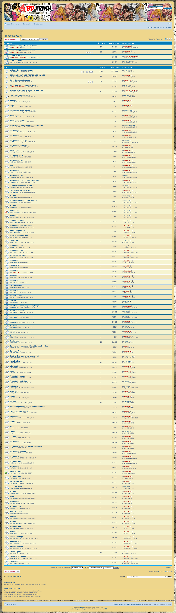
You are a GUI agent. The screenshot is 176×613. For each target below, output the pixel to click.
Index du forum (12, 24)
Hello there (14, 386)
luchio (14, 187)
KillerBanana (16, 523)
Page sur (160, 39)
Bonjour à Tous (16, 351)
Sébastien (15, 217)
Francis (14, 92)
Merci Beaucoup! (16, 537)
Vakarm (14, 453)
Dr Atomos (15, 112)
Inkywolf (14, 302)
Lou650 (14, 102)
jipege (126, 246)
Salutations (14, 562)
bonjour (13, 100)
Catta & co (14, 241)
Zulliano (14, 322)
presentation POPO (17, 120)
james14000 (15, 97)
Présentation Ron (16, 251)
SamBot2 (127, 201)
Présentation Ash (16, 246)
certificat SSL (103, 609)
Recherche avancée (166, 9)
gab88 (14, 177)
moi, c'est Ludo (16, 511)
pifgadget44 (15, 543)
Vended (14, 81)
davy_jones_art (16, 538)
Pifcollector (15, 327)
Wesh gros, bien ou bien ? (20, 411)
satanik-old (15, 232)
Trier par (93, 567)
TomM (14, 287)
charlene (14, 443)
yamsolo (14, 317)
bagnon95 (15, 132)
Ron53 (14, 252)
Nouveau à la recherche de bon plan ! (24, 200)
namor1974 (15, 483)
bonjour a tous (15, 316)
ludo (13, 513)
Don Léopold (16, 62)
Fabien (126, 346)
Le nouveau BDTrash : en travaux (22, 51)
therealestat (15, 403)
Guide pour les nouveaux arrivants (23, 85)
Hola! (12, 105)
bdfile (13, 508)
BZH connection (17, 413)
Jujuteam (15, 147)
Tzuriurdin (15, 107)
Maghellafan (15, 152)
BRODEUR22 (16, 212)
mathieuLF (15, 192)
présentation (14, 115)
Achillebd (15, 498)
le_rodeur (127, 70)
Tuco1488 (15, 307)
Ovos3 (14, 282)
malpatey (15, 377)
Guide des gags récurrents (20, 80)
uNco (13, 137)
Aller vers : (123, 576)
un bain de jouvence (17, 230)
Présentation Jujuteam (18, 145)
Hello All (13, 301)
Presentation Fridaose (18, 140)
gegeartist (15, 528)
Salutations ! (14, 416)
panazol (14, 438)
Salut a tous (14, 341)
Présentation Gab (16, 175)
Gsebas (14, 448)
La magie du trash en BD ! (20, 190)
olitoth (14, 423)
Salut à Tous (14, 326)
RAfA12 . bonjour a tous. (19, 236)
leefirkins (14, 342)
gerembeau (15, 433)
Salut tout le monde (17, 311)
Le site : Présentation (24, 24)
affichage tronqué (16, 366)
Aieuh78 (14, 478)
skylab (12, 331)
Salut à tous (14, 266)
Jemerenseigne (16, 357)
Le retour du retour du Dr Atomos (22, 110)
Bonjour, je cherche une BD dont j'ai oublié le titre (29, 346)
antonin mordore (17, 548)
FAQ (151, 27)
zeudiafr (14, 197)
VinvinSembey (16, 227)
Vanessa (14, 207)
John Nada (15, 488)
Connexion (168, 27)
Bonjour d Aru (15, 456)
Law (13, 553)
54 (89, 71)
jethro (14, 372)
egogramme (15, 493)
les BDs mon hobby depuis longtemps (24, 306)
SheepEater (15, 347)
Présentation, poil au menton (21, 225)
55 (92, 71)
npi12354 (15, 297)
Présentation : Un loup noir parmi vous (24, 180)
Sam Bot (14, 71)
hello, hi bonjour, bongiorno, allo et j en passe (27, 406)
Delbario (14, 398)
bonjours (13, 276)
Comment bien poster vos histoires (23, 46)
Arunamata (15, 458)
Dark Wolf (15, 182)
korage (14, 257)
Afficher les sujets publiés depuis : (67, 567)
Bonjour (13, 195)
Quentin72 (15, 292)
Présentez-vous (16, 296)
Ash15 (14, 247)
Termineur (127, 51)
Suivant (168, 567)
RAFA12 (14, 237)
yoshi (13, 172)
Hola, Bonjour (15, 361)
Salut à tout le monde (18, 557)
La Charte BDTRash (17, 61)
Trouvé (12, 431)
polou (13, 382)
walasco (14, 337)
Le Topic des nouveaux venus (21, 70)
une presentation (16, 547)
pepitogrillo (15, 362)
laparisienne (15, 558)
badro (14, 312)
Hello (12, 496)
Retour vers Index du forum (13, 576)
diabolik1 (126, 221)
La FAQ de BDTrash (17, 56)
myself (14, 392)
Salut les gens (15, 552)
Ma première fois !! (17, 481)
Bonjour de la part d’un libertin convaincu (26, 446)
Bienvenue (14, 215)
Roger (14, 563)
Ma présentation (16, 286)
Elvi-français (128, 196)
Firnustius (127, 46)
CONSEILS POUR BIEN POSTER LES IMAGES (27, 75)
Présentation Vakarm (18, 451)
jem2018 (14, 533)
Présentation (15, 130)
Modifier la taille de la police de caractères (169, 23)
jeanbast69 (15, 262)
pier (13, 428)
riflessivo (14, 473)
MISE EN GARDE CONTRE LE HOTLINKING (26, 90)
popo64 (14, 122)
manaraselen (128, 537)
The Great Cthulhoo (18, 57)
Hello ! (12, 421)
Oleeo (14, 162)
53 (87, 71)
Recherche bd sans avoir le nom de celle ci (26, 125)
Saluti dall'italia (15, 471)
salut (12, 321)
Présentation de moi (17, 376)
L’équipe (115, 604)
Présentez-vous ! (38, 24)
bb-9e (14, 157)
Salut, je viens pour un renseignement (24, 356)
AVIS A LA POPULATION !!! (20, 95)
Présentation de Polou (18, 381)
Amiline (14, 468)
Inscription (159, 27)
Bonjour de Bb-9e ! (17, 155)
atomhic (126, 236)
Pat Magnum (128, 95)
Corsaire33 (15, 222)
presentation (14, 150)
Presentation (15, 501)
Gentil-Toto (127, 80)
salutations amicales (18, 256)
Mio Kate (15, 47)
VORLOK (127, 85)
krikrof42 (14, 242)
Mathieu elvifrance (129, 125)
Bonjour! (13, 205)
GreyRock (15, 352)
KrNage (14, 387)
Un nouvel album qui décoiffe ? (22, 185)
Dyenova (14, 463)
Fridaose (14, 142)
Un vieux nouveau (17, 220)
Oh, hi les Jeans (16, 486)
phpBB (82, 607)
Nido (11, 165)
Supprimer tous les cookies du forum (130, 604)
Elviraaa (14, 418)
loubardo (14, 202)
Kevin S (14, 503)
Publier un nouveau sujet (12, 39)
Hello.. (12, 396)
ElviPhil (126, 311)
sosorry (14, 408)
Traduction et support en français (77, 609)
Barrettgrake (128, 110)
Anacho (126, 486)
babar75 (14, 117)
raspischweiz (16, 518)
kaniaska (14, 277)
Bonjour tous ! (15, 506)
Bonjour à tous (15, 461)
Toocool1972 (16, 267)
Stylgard (14, 367)
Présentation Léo (16, 160)
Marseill (14, 127)
